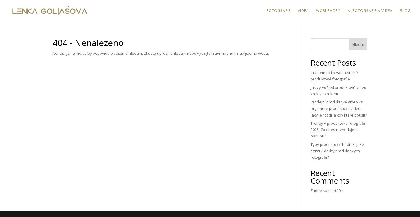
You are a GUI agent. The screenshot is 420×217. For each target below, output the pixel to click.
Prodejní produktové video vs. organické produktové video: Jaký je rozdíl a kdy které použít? (339, 108)
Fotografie (278, 11)
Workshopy (328, 11)
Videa (303, 11)
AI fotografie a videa (370, 11)
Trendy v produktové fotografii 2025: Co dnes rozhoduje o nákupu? (338, 130)
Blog (405, 11)
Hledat (358, 44)
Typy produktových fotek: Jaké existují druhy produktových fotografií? (337, 151)
